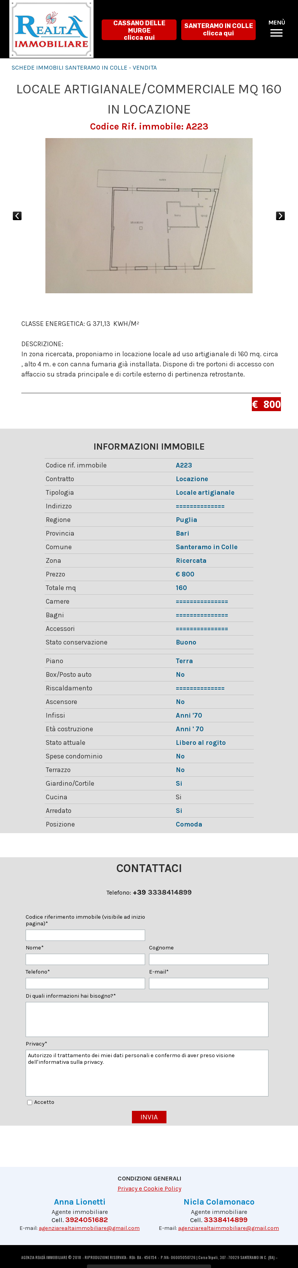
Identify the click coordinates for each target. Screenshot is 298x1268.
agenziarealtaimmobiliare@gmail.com (89, 1228)
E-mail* (159, 972)
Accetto (44, 1102)
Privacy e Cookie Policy (149, 1188)
